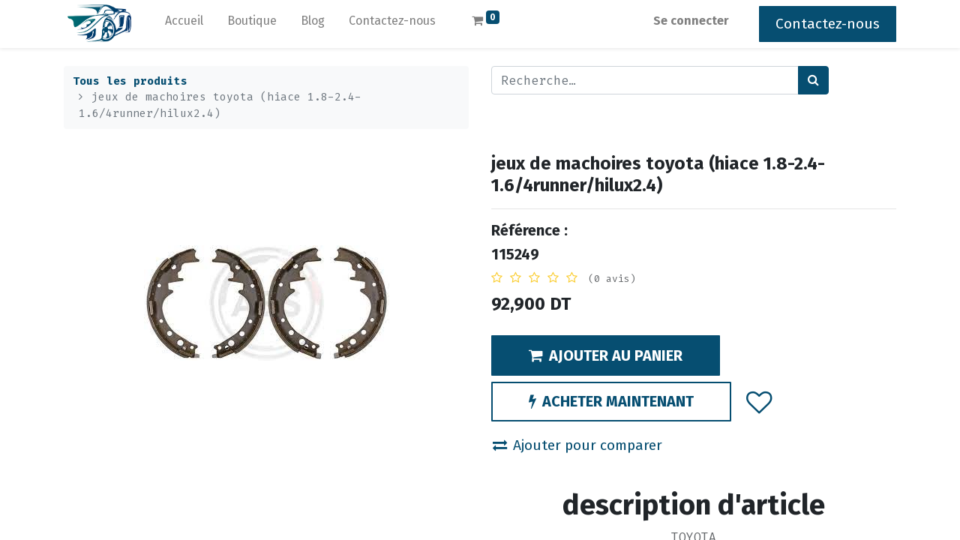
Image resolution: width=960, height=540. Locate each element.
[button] (759, 401)
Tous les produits (130, 81)
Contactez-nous (828, 23)
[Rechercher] (813, 80)
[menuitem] (184, 24)
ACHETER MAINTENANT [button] (611, 401)
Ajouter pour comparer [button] (577, 445)
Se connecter (691, 21)
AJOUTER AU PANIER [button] (605, 355)
